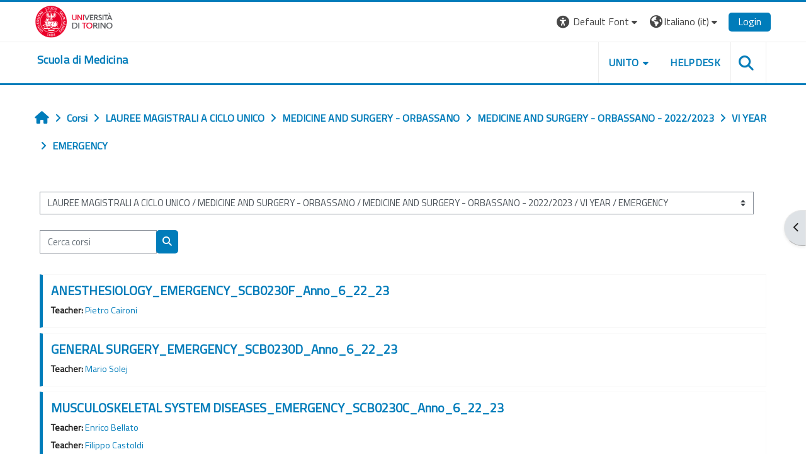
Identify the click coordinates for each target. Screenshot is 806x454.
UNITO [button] (624, 62)
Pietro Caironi (111, 310)
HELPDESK (695, 62)
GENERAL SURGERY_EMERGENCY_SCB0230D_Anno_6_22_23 (224, 349)
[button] (598, 22)
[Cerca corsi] (98, 241)
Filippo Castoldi (114, 445)
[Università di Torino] (74, 20)
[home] (82, 60)
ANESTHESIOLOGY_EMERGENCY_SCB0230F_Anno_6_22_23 (220, 290)
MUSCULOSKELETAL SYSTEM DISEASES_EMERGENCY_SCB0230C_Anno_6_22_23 (277, 407)
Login (749, 21)
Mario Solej (106, 369)
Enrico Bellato (112, 427)
